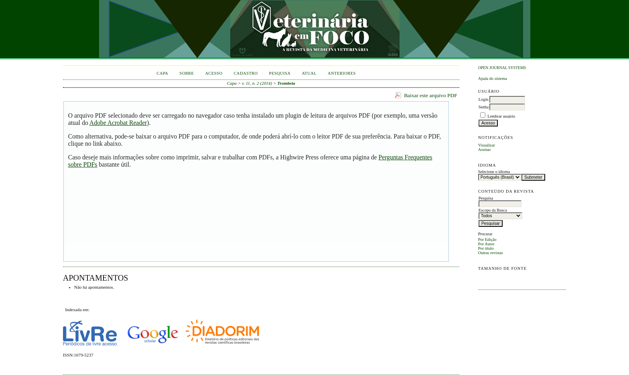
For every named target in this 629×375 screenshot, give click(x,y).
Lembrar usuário (501, 116)
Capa (162, 73)
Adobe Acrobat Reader (118, 122)
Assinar (484, 149)
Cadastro (245, 73)
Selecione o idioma (494, 171)
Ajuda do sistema (492, 78)
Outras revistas (490, 253)
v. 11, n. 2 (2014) (257, 83)
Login (484, 99)
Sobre (186, 73)
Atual (309, 73)
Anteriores (342, 73)
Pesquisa (280, 73)
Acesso (213, 73)
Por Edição (487, 239)
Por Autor (486, 244)
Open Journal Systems (502, 67)
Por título (486, 248)
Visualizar (486, 145)
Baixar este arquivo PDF (430, 95)
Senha (484, 107)
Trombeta (286, 83)
